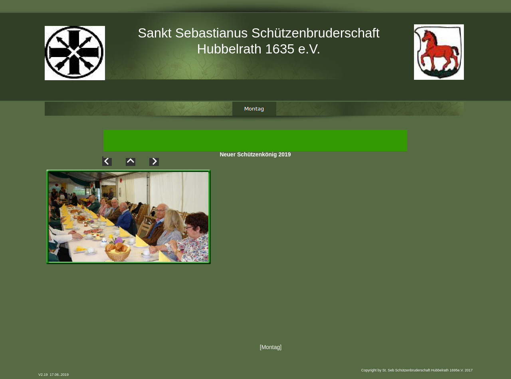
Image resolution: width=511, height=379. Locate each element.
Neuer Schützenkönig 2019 (255, 155)
